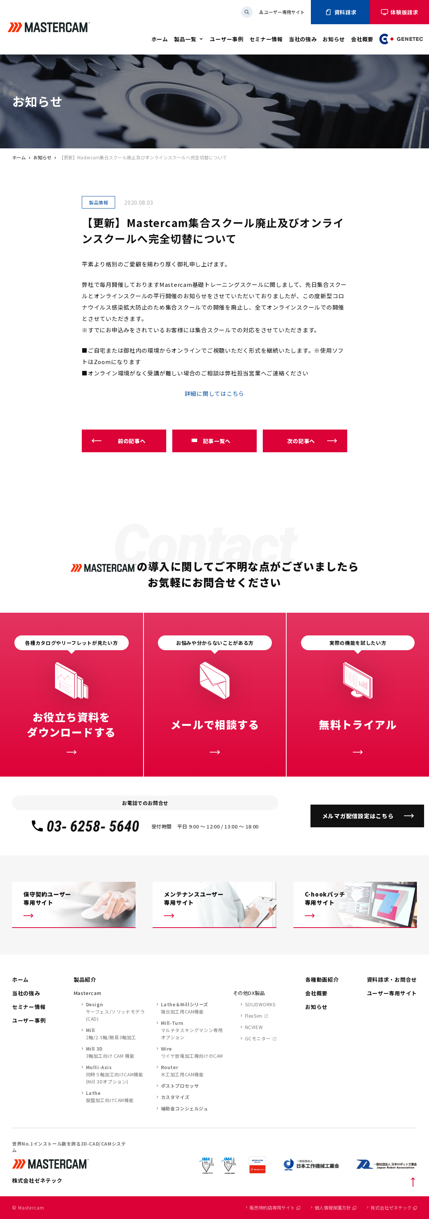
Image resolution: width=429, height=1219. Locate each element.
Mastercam (87, 992)
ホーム (159, 39)
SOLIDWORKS (260, 1004)
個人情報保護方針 (335, 1207)
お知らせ (334, 39)
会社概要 (362, 39)
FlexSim (253, 1015)
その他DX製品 (249, 992)
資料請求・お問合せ (392, 979)
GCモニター (258, 1038)
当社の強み (303, 39)
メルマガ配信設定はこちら (358, 816)
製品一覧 (185, 39)
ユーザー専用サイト (282, 12)
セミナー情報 (266, 39)
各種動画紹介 (322, 979)
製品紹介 (85, 979)
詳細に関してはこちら (215, 393)
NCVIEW (254, 1027)
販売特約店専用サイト (275, 1207)
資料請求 (340, 12)
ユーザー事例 (226, 39)
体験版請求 (399, 12)
